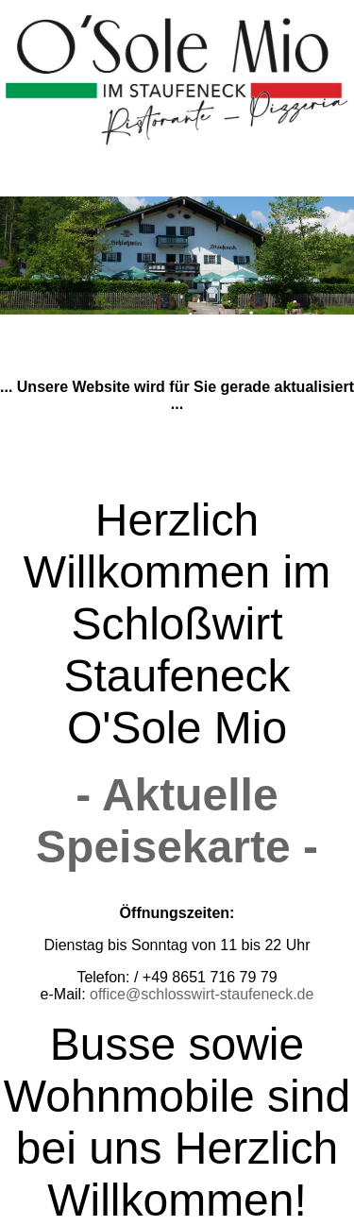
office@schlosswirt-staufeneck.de (201, 994)
